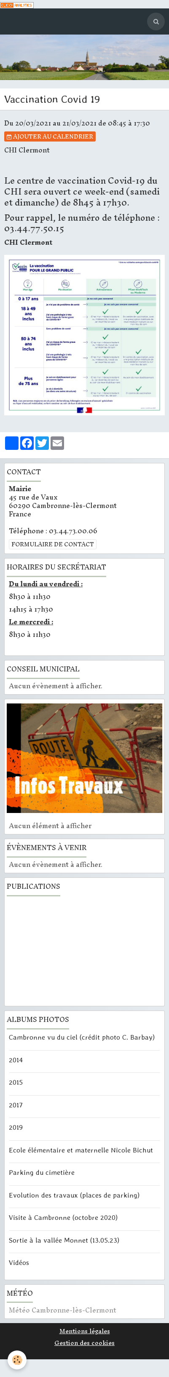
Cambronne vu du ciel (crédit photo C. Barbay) (82, 1037)
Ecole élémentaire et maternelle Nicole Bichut (81, 1149)
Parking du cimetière (42, 1172)
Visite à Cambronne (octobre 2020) (63, 1217)
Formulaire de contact (52, 544)
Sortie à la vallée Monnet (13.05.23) (64, 1239)
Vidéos (19, 1262)
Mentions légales (84, 1331)
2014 (16, 1059)
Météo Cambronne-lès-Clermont (62, 1310)
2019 (16, 1127)
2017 (16, 1104)
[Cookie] (17, 1359)
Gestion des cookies (84, 1343)
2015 (16, 1082)
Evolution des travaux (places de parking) (74, 1194)
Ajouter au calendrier (50, 136)
